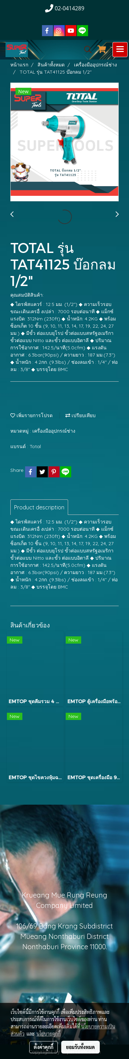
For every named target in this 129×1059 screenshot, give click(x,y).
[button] (86, 49)
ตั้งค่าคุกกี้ (43, 1047)
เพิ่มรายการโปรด (31, 415)
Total (35, 446)
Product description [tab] (39, 507)
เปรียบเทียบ (80, 415)
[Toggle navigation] (120, 49)
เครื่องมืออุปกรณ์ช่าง (53, 431)
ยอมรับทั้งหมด (80, 1047)
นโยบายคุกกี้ (48, 1033)
